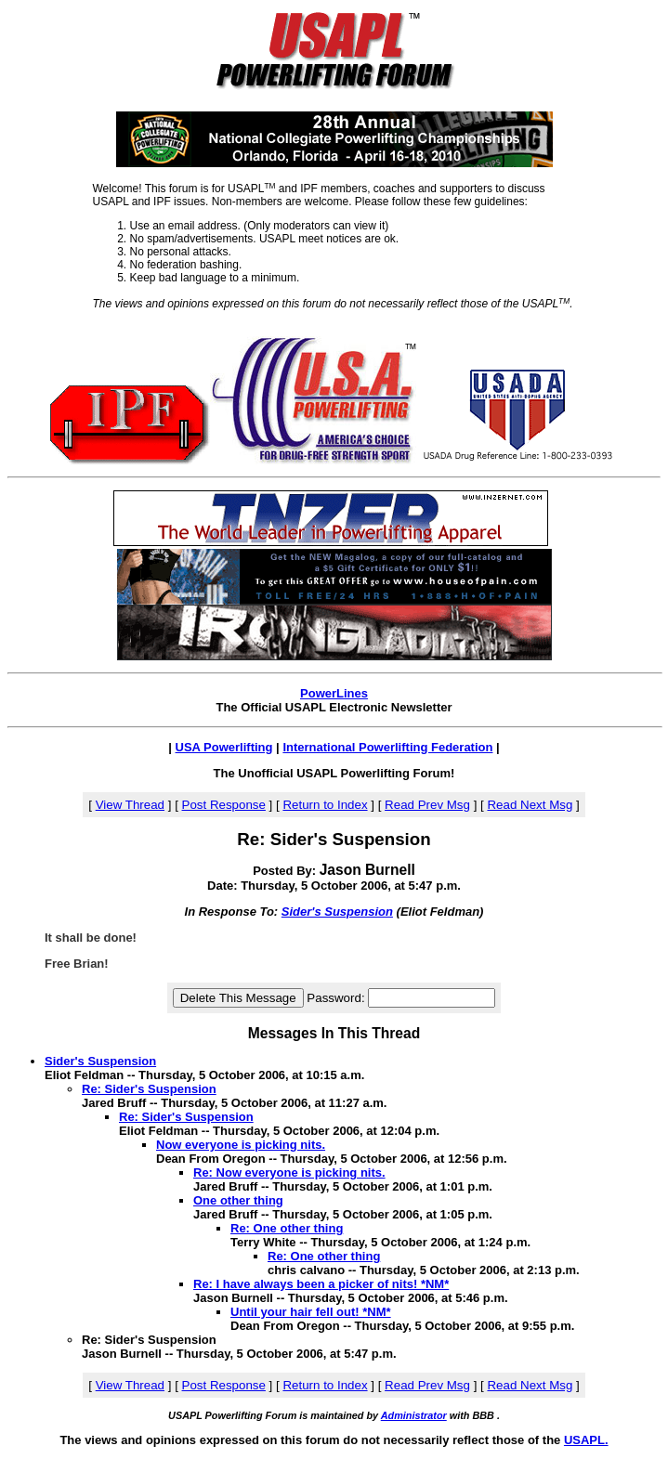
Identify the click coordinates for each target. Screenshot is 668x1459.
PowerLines (334, 693)
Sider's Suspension (337, 911)
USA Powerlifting (224, 747)
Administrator (414, 1415)
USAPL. (586, 1440)
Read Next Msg (529, 805)
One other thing (238, 1200)
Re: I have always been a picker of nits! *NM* (321, 1284)
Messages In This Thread (334, 1033)
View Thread (130, 805)
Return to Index (324, 805)
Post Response (224, 805)
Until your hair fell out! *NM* (310, 1312)
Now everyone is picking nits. (240, 1145)
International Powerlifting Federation (387, 747)
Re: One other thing (286, 1228)
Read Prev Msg (427, 805)
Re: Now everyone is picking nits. (289, 1172)
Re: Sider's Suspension (149, 1089)
